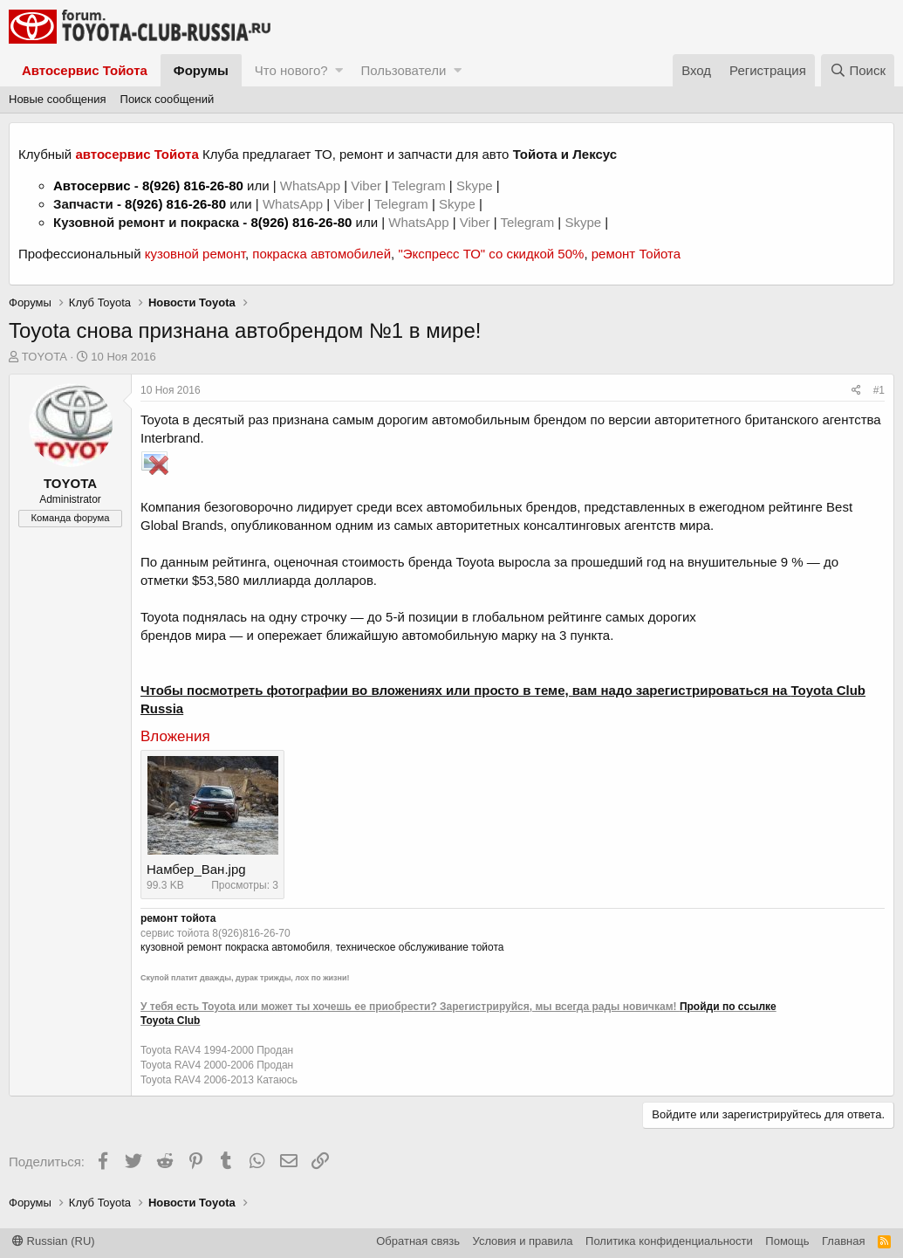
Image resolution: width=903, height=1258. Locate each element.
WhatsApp (312, 185)
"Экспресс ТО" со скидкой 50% (491, 253)
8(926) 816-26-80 (192, 185)
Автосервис (92, 185)
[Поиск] (857, 70)
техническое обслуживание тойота (420, 947)
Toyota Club (170, 1020)
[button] (339, 70)
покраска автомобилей (321, 253)
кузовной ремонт (195, 253)
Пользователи (403, 70)
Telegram (420, 185)
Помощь (787, 1241)
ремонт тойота (177, 918)
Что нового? (291, 70)
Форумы (201, 70)
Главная (843, 1241)
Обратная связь (418, 1241)
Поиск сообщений (167, 99)
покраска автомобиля (277, 947)
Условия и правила (523, 1241)
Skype (476, 185)
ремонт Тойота (636, 253)
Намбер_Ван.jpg (196, 869)
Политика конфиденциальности (669, 1241)
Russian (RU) (53, 1241)
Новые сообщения (57, 99)
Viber (366, 185)
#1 (879, 390)
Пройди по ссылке (728, 1006)
